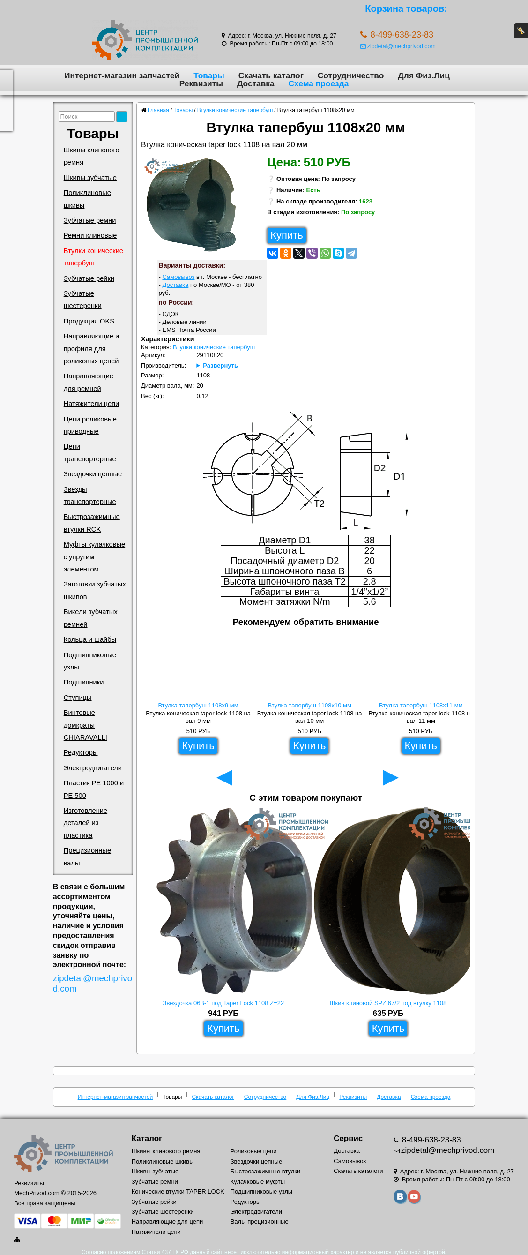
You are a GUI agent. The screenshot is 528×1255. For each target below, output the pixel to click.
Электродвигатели (93, 768)
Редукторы (81, 752)
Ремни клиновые (90, 235)
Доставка (256, 83)
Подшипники (84, 682)
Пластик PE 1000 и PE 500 (94, 789)
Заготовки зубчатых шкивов (95, 590)
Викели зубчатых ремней (91, 618)
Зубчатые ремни (90, 220)
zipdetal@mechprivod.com (398, 46)
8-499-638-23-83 (430, 1139)
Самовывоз (178, 276)
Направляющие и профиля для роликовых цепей (91, 348)
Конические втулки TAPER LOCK (178, 1191)
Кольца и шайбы (90, 639)
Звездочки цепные (93, 474)
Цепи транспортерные (90, 452)
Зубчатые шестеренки (83, 299)
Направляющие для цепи (167, 1221)
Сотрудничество (351, 75)
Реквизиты (201, 83)
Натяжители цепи (91, 403)
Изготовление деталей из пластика (85, 823)
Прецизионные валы (87, 856)
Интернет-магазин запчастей (121, 75)
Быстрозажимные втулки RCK (92, 523)
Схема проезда (319, 83)
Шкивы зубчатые (90, 177)
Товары (208, 75)
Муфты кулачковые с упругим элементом (94, 557)
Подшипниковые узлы (90, 661)
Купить (286, 235)
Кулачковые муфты (258, 1181)
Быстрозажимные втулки (266, 1171)
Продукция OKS (89, 321)
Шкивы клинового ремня (91, 156)
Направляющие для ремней (88, 382)
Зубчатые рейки (89, 278)
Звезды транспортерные (90, 495)
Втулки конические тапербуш (93, 257)
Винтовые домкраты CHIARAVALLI (85, 725)
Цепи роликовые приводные (90, 425)
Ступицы (78, 697)
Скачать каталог (271, 75)
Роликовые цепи (254, 1151)
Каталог (147, 1138)
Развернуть (220, 365)
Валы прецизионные (260, 1221)
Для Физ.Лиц (424, 75)
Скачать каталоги (358, 1170)
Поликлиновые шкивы (87, 199)
